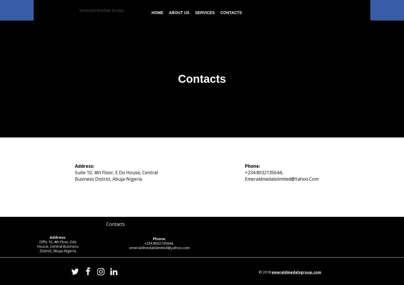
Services (205, 12)
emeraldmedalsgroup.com (296, 272)
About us (179, 12)
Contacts (231, 12)
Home (157, 12)
